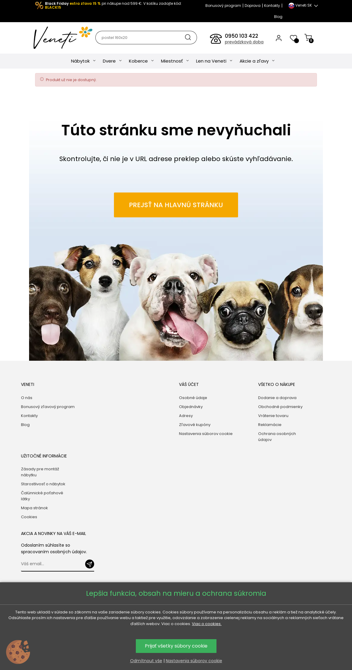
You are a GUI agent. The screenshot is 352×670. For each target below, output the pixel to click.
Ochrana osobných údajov (277, 436)
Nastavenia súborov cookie (206, 433)
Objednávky (191, 407)
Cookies (29, 517)
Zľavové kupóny (194, 425)
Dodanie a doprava (277, 398)
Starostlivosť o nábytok (43, 484)
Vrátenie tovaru (273, 416)
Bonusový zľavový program (48, 407)
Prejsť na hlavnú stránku (176, 205)
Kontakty (272, 5)
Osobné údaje (193, 398)
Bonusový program (223, 5)
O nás (26, 398)
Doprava (253, 5)
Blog (278, 16)
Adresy (186, 416)
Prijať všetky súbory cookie (176, 645)
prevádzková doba (244, 42)
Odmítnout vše (146, 661)
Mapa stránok (34, 508)
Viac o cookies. (207, 624)
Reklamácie (270, 425)
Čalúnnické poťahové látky (42, 496)
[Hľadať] (145, 37)
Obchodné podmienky (280, 407)
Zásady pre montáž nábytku (40, 472)
